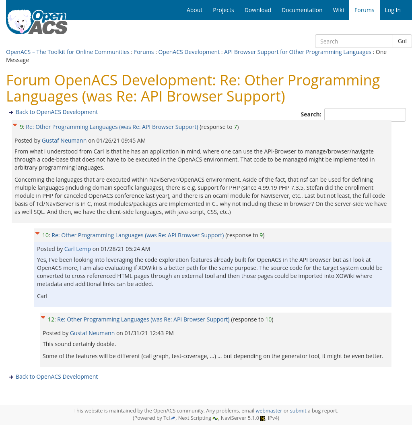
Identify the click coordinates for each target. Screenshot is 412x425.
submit (298, 410)
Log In (393, 10)
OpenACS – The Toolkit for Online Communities (68, 52)
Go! (402, 41)
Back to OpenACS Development (57, 112)
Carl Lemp (78, 249)
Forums (144, 52)
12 (51, 319)
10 (45, 235)
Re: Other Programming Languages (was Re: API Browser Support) (112, 127)
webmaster (268, 410)
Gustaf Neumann (65, 140)
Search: (312, 114)
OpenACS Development (189, 52)
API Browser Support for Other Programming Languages (297, 52)
